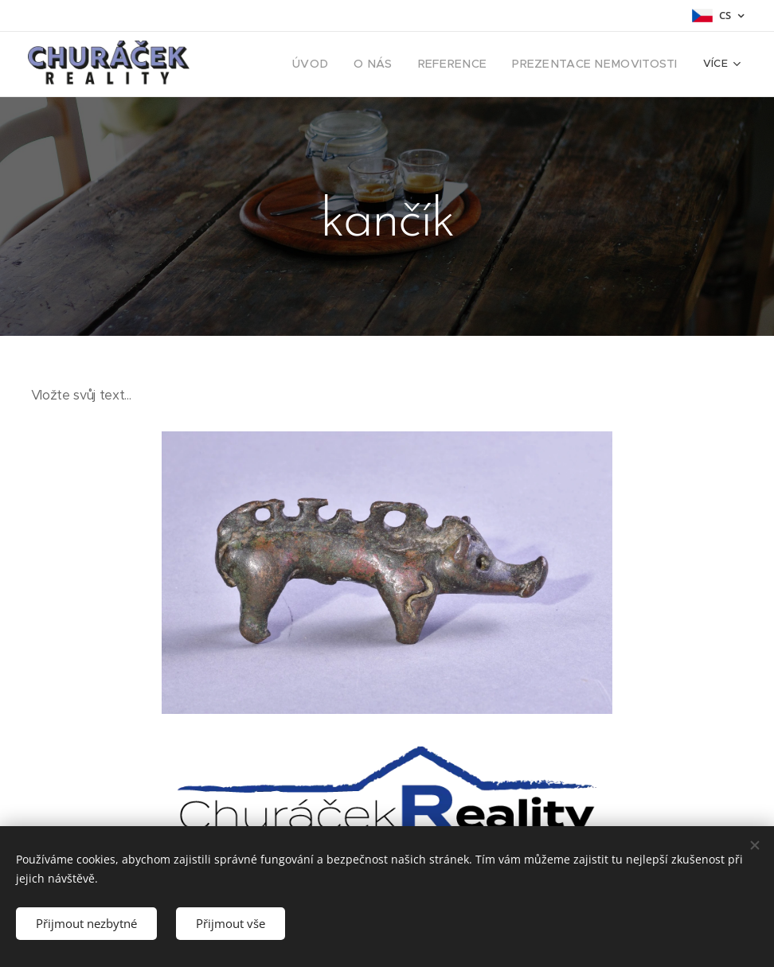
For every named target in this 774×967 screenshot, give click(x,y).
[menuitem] (341, 64)
